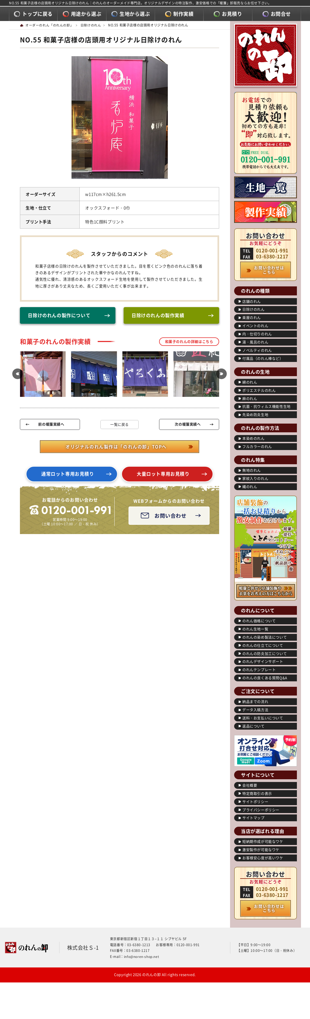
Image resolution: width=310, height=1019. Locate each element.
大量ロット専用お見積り (163, 474)
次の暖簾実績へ (188, 424)
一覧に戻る (119, 424)
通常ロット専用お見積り (67, 474)
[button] (17, 374)
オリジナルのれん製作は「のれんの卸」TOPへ (116, 447)
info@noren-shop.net (141, 956)
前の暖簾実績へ (51, 424)
